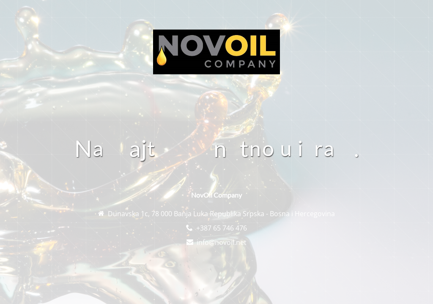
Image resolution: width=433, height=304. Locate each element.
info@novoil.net (222, 242)
